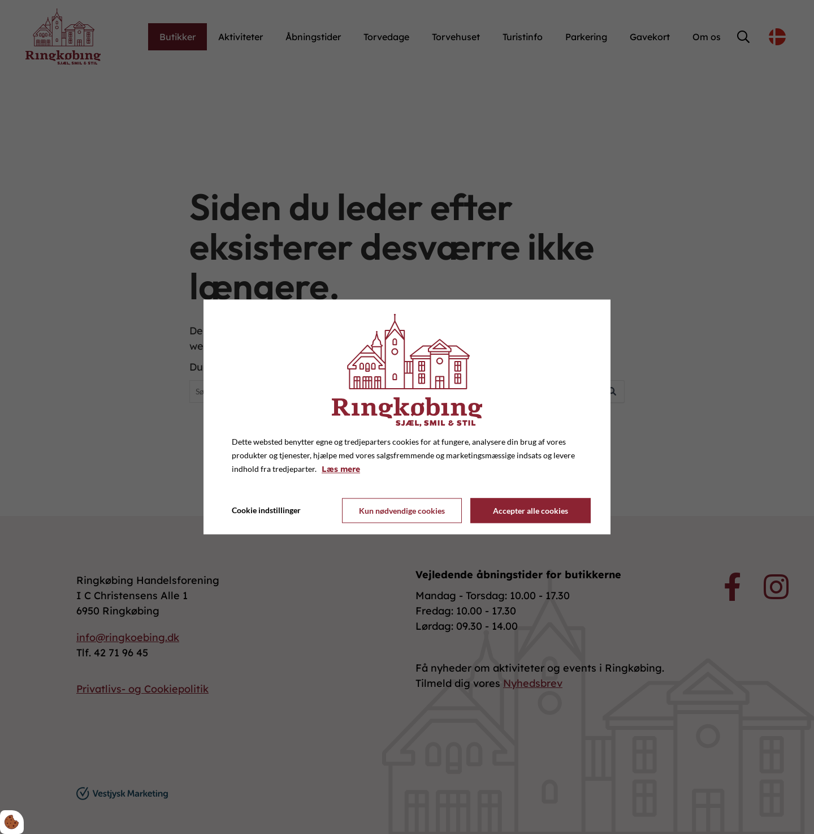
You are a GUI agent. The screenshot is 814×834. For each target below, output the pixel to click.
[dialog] (407, 416)
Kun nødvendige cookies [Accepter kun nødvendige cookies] (402, 510)
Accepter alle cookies (530, 510)
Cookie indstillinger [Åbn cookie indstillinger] (266, 510)
